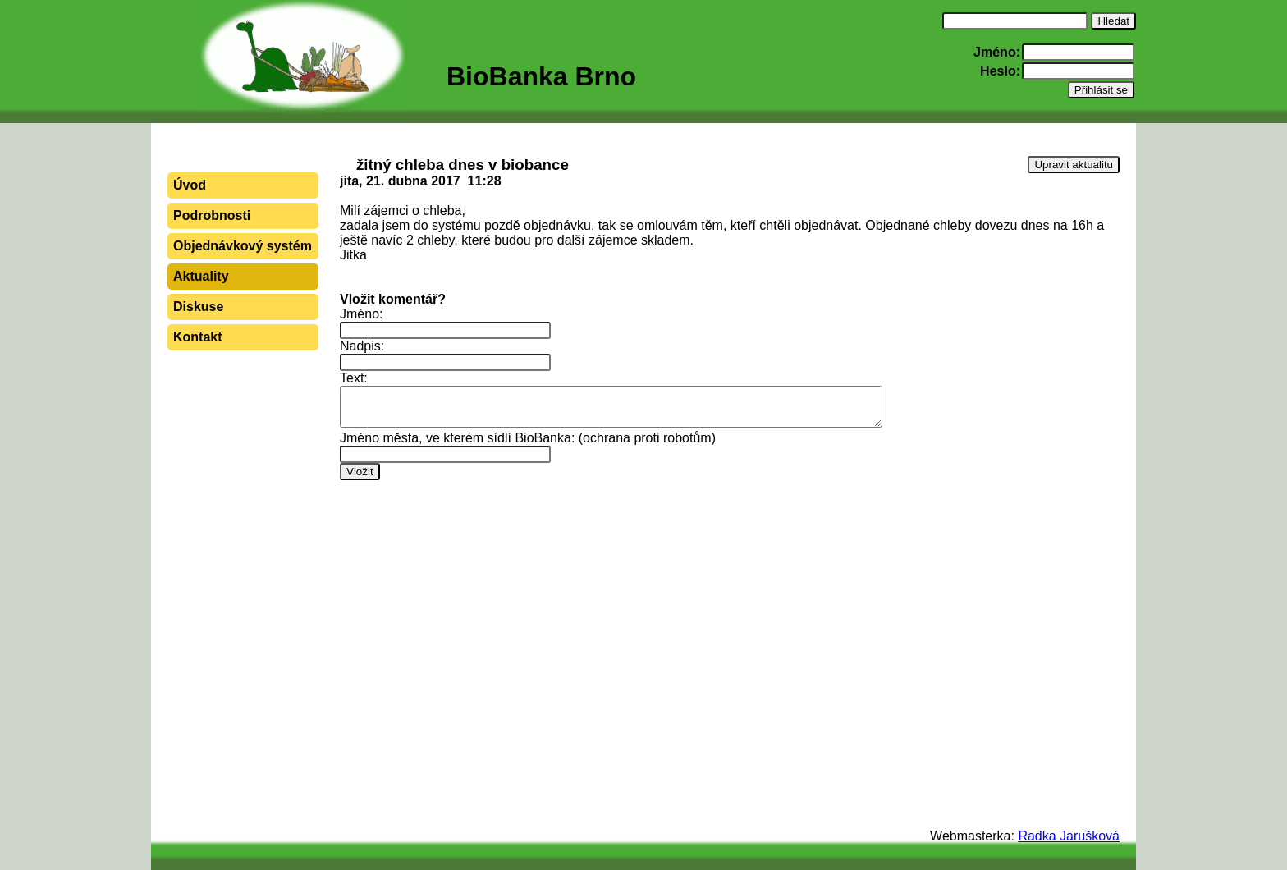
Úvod (189, 185)
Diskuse (198, 307)
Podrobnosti (211, 215)
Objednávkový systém (242, 246)
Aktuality (201, 276)
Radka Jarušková (1069, 836)
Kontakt (197, 337)
